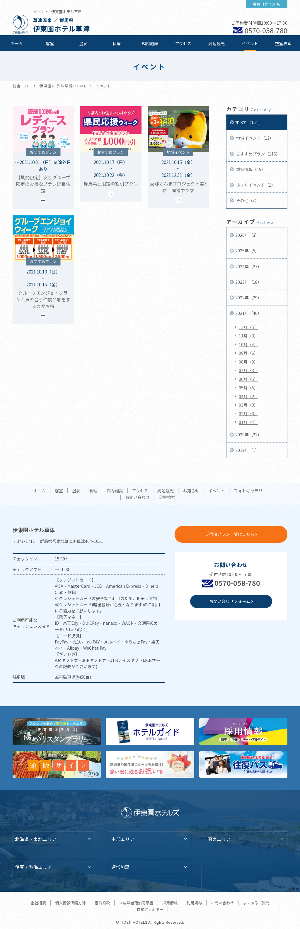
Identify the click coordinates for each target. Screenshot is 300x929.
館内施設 (150, 43)
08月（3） (248, 362)
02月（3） (248, 413)
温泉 (83, 43)
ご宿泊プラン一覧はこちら (229, 534)
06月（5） (248, 379)
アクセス (183, 43)
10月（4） (248, 344)
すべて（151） (248, 122)
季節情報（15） (250, 169)
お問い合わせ (137, 497)
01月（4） (248, 422)
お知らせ (191, 491)
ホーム (17, 43)
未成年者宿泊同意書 (136, 903)
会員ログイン (264, 4)
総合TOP (21, 86)
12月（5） (248, 327)
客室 (50, 43)
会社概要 (38, 903)
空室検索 (283, 43)
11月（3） (248, 336)
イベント (250, 43)
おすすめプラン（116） (257, 154)
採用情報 (170, 903)
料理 (116, 43)
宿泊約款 (102, 903)
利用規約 (194, 903)
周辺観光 (216, 43)
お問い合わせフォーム (229, 601)
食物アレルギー (150, 909)
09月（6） (248, 353)
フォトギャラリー (250, 491)
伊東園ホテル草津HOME (63, 86)
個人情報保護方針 (70, 903)
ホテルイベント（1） (255, 185)
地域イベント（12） (254, 138)
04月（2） (248, 396)
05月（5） (248, 388)
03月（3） (248, 405)
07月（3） (248, 370)
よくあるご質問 (256, 903)
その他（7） (247, 200)
